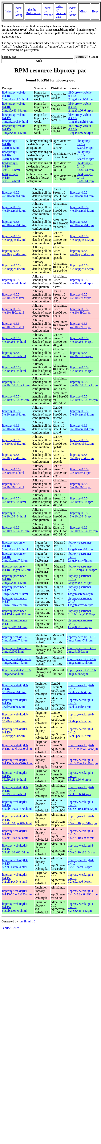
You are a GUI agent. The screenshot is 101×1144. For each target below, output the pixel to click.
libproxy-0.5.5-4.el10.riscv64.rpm (81, 281)
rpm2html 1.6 (27, 921)
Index (8, 11)
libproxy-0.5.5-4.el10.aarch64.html (14, 194)
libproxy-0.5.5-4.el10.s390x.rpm (80, 296)
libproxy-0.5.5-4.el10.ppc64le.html (14, 238)
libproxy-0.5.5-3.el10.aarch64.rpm (82, 412)
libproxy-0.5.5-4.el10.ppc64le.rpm (82, 238)
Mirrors (84, 11)
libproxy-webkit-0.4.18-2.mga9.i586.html (16, 649)
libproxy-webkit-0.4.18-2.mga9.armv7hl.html (16, 638)
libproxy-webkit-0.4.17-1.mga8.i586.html (16, 672)
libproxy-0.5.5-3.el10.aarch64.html (14, 412)
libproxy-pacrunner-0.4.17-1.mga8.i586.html (17, 612)
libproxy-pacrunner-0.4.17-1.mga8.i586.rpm (82, 612)
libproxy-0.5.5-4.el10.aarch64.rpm (82, 194)
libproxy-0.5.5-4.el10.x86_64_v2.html (16, 383)
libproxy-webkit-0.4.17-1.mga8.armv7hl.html (16, 661)
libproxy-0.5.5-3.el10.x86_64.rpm (81, 500)
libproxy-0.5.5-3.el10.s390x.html (13, 471)
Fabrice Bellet (10, 928)
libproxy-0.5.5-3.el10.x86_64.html (14, 500)
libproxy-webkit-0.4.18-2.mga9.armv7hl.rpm (81, 638)
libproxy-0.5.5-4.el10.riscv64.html (14, 281)
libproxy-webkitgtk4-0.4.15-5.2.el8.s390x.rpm (83, 892)
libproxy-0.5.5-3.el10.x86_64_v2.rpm (84, 529)
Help (95, 11)
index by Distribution (33, 11)
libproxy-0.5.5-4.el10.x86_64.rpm (81, 340)
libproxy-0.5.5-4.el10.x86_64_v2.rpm (84, 383)
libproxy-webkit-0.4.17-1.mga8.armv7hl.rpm (81, 661)
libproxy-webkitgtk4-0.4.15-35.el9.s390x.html (17, 747)
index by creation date (61, 11)
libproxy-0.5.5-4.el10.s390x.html (13, 296)
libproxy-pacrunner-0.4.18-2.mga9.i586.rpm (82, 568)
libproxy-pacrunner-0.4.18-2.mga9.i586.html (17, 568)
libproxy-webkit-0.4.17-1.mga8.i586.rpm (81, 672)
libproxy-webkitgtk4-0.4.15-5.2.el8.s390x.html (17, 892)
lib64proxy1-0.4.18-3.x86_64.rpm (85, 166)
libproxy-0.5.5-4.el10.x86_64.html (14, 340)
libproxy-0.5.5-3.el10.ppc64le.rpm (82, 442)
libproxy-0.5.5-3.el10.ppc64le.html (14, 442)
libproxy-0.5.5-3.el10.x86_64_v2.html (16, 529)
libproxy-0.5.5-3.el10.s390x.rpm (80, 471)
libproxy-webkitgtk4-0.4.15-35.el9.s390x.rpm (83, 747)
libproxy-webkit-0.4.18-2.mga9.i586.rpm (81, 649)
